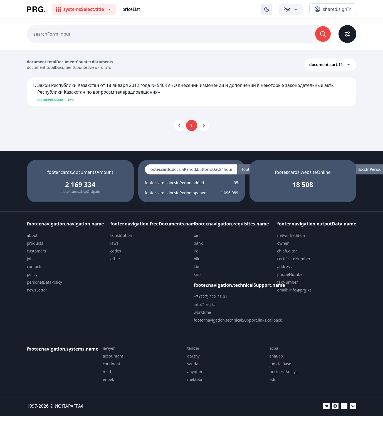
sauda (192, 363)
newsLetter (37, 290)
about (32, 235)
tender (193, 348)
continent (111, 363)
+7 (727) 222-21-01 (211, 296)
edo (273, 379)
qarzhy (193, 356)
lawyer (109, 348)
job (30, 258)
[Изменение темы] (266, 9)
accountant (113, 356)
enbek (108, 379)
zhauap (276, 356)
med (107, 371)
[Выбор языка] (291, 9)
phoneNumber (290, 274)
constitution (121, 235)
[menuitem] (66, 235)
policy (32, 274)
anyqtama (196, 371)
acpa (274, 348)
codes (115, 251)
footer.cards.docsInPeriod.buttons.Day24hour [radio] (191, 169)
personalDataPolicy (44, 282)
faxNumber (287, 282)
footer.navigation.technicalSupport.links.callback (238, 320)
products (35, 243)
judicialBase (280, 363)
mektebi (194, 379)
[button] (330, 65)
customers (36, 251)
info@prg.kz (205, 304)
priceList (131, 9)
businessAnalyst (284, 371)
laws (114, 243)
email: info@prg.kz (294, 290)
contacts (34, 266)
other (115, 258)
